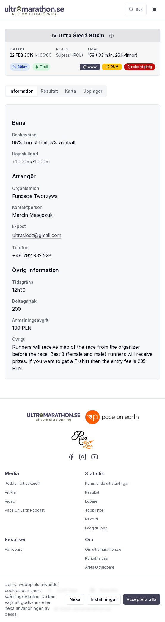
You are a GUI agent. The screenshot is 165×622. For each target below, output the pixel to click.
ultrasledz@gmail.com (36, 235)
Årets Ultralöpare (99, 567)
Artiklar (11, 492)
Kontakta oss (96, 558)
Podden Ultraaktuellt (22, 483)
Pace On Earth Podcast (25, 510)
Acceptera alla (142, 599)
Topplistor (94, 510)
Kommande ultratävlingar (106, 483)
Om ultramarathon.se (103, 549)
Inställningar (104, 599)
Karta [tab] (70, 91)
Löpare (91, 501)
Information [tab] (22, 91)
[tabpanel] (82, 241)
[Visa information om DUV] (110, 35)
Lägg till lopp (96, 528)
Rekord (91, 519)
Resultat (92, 492)
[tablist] (56, 91)
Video (10, 501)
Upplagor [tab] (92, 91)
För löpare (14, 549)
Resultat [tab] (49, 91)
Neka (75, 599)
